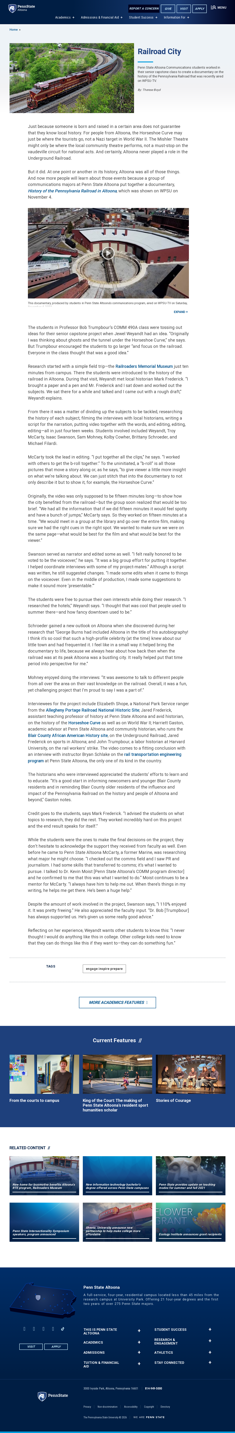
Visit (183, 9)
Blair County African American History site (68, 735)
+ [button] (139, 1331)
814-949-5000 (153, 1388)
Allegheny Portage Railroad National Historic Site (92, 710)
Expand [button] (179, 312)
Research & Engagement (166, 1341)
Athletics (163, 1352)
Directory (165, 1406)
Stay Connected (169, 1363)
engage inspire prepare (104, 969)
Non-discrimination (108, 1406)
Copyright (149, 1406)
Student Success (141, 18)
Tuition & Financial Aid (101, 1364)
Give (167, 9)
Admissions (94, 1352)
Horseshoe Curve (84, 722)
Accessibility (131, 1406)
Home (14, 29)
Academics (62, 18)
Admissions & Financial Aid (99, 18)
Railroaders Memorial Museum (144, 366)
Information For (174, 18)
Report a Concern (143, 8)
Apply (199, 9)
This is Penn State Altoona (100, 1331)
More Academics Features (116, 1002)
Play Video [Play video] (108, 253)
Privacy (87, 1406)
